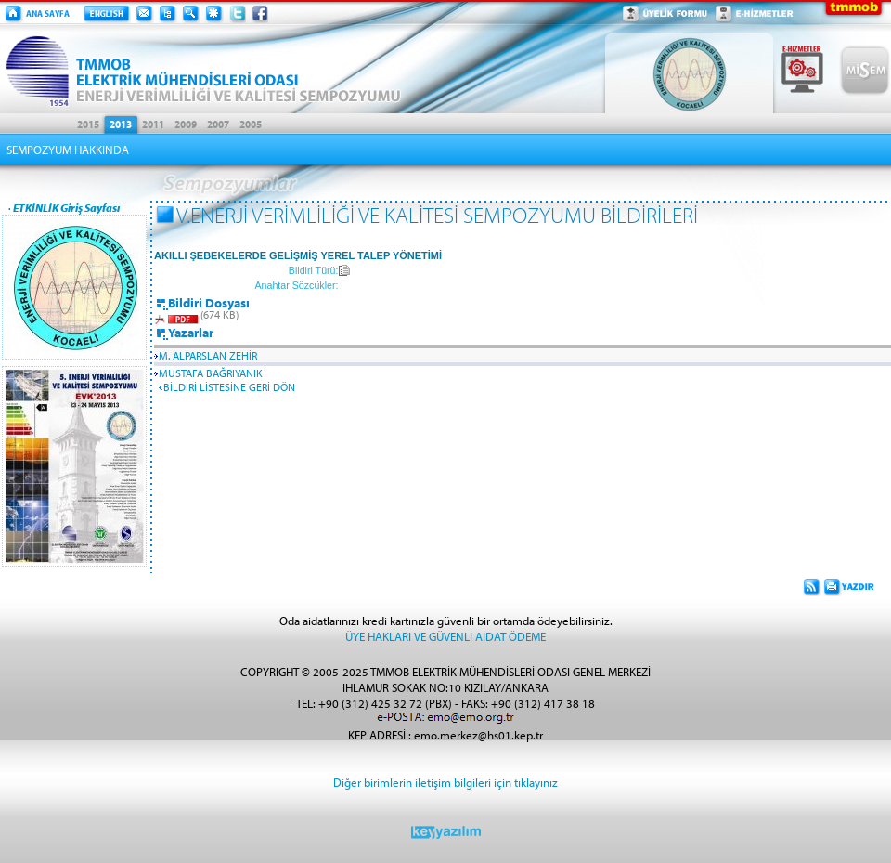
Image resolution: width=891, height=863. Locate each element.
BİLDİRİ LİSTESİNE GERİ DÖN (229, 387)
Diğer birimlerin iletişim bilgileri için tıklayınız (445, 782)
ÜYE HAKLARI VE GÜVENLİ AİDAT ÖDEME (445, 636)
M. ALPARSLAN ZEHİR (208, 355)
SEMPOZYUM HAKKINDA (67, 149)
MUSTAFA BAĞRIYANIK (211, 373)
